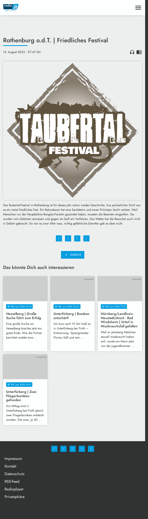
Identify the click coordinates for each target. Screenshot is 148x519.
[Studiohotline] (82, 449)
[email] (91, 449)
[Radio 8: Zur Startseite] (38, 7)
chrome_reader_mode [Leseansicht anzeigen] (139, 52)
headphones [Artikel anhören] (132, 52)
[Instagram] (63, 449)
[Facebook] (54, 449)
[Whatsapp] (73, 449)
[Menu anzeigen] (138, 7)
